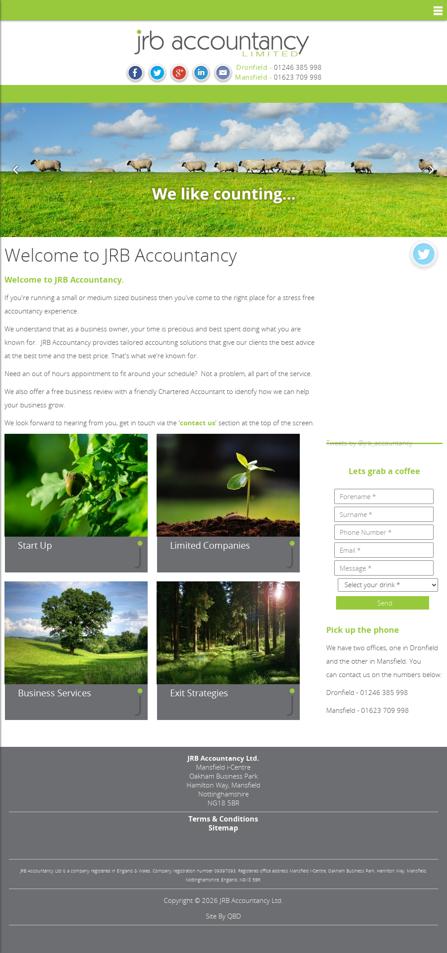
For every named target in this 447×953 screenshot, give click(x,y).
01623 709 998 (298, 76)
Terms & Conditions (223, 818)
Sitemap (223, 827)
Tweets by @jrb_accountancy (369, 442)
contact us (197, 422)
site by (223, 915)
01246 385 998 (298, 67)
